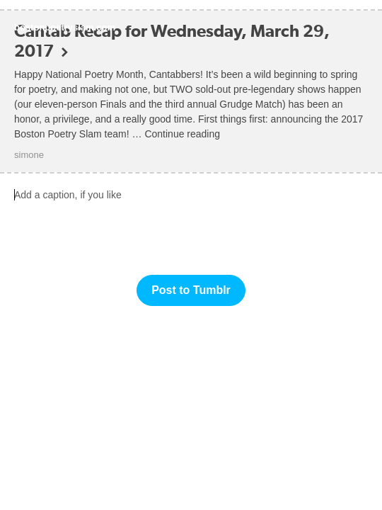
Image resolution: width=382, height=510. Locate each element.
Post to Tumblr (191, 290)
